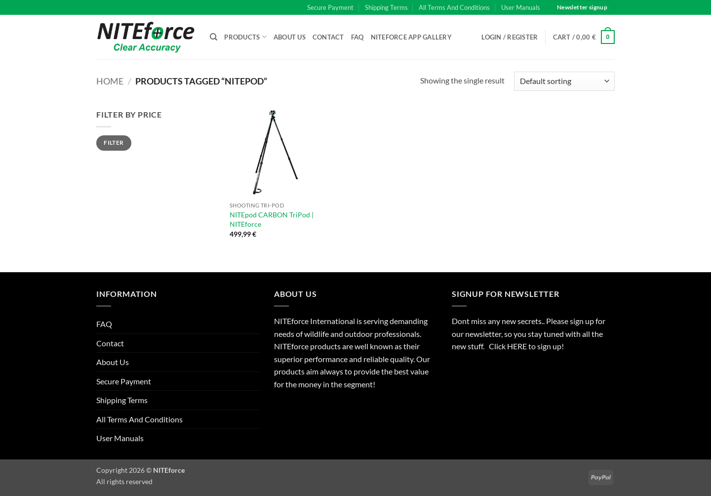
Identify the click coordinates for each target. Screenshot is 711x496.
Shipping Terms (386, 7)
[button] (584, 37)
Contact (328, 37)
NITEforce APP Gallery (411, 37)
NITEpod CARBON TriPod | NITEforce (272, 219)
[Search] (213, 37)
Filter (113, 142)
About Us (290, 37)
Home (109, 81)
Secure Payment (330, 7)
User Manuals (520, 7)
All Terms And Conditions (454, 7)
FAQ (357, 37)
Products (245, 36)
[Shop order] (564, 81)
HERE (517, 346)
